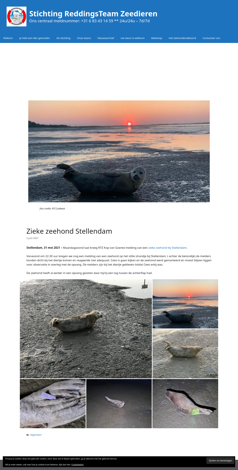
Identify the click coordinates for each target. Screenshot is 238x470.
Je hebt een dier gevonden (34, 38)
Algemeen (36, 434)
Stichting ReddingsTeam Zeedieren (93, 13)
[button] (86, 328)
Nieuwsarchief (106, 38)
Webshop (156, 38)
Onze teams (84, 38)
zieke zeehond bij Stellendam (167, 248)
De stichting (63, 38)
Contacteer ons (211, 38)
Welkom (8, 38)
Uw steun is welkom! (132, 38)
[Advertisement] (119, 69)
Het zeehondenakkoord (182, 38)
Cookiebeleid (77, 464)
